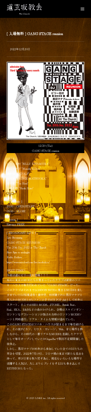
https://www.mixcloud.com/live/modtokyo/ (28, 262)
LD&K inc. (40, 398)
